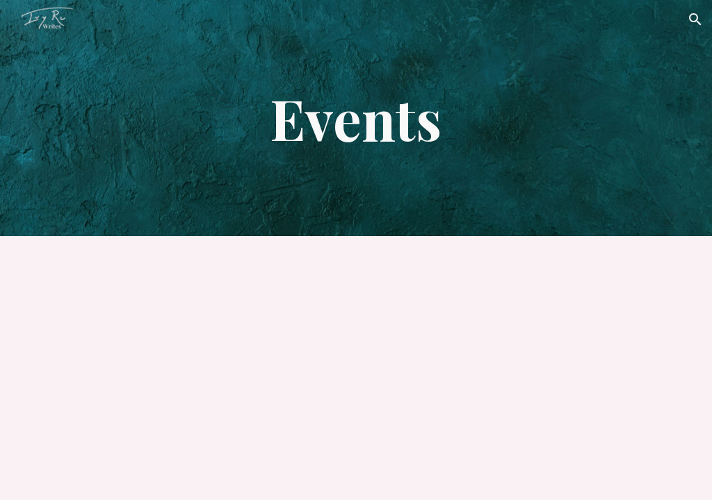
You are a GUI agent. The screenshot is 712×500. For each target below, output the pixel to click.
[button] (695, 19)
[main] (356, 118)
